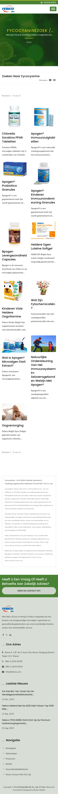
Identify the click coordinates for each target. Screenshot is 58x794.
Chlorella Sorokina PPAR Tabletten (12, 138)
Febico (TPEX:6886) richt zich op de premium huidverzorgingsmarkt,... (26, 722)
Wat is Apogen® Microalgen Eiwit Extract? (14, 362)
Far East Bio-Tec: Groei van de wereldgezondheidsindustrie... (18, 693)
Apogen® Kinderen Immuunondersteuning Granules (43, 197)
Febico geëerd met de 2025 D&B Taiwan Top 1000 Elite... (28, 707)
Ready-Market (39, 790)
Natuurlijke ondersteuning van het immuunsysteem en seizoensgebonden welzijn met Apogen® (43, 371)
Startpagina (11, 748)
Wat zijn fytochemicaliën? (43, 304)
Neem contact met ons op (14, 560)
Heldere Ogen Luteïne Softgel (41, 247)
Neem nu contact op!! (29, 590)
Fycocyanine (39, 554)
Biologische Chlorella (12, 554)
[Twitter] (7, 634)
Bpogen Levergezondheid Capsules (14, 255)
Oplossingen (11, 753)
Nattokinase (48, 554)
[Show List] (54, 80)
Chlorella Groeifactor (27, 554)
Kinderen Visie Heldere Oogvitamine (12, 312)
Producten (10, 758)
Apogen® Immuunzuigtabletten (43, 138)
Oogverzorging (13, 425)
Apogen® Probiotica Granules (9, 186)
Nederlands (50, 2)
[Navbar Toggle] (53, 9)
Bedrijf (9, 764)
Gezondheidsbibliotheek (17, 769)
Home (29, 42)
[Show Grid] (50, 80)
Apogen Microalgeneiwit (20, 557)
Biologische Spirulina (45, 551)
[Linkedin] (10, 634)
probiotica (8, 557)
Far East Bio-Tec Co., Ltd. (28, 787)
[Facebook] (3, 634)
